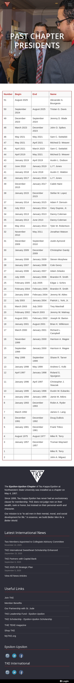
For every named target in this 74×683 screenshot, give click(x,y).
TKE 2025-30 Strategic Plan (19, 567)
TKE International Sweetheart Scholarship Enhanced (31, 550)
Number (8, 94)
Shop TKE (10, 630)
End (35, 94)
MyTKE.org (10, 636)
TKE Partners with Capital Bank (20, 558)
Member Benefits (13, 603)
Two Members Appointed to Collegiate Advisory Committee (34, 541)
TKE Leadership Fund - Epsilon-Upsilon (25, 613)
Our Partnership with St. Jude (19, 608)
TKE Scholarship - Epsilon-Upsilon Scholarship (28, 619)
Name (53, 94)
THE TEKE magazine (15, 625)
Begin (18, 94)
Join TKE (9, 597)
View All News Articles (16, 575)
